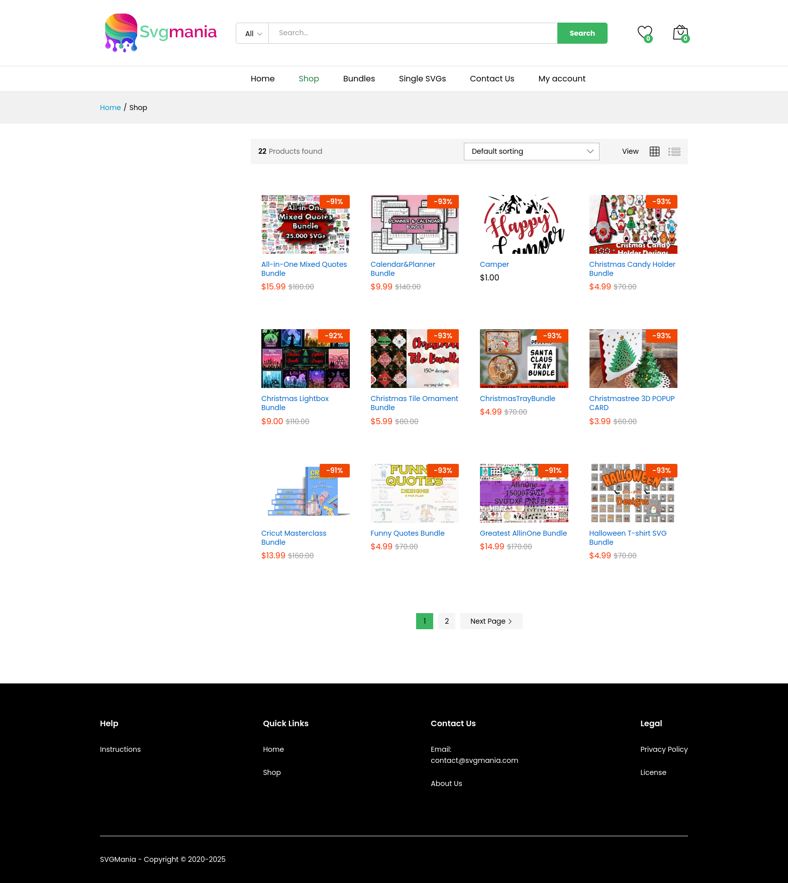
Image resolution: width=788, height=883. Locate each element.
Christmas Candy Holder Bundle (632, 269)
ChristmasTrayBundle (517, 398)
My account (561, 79)
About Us (446, 783)
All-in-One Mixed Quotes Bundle (304, 269)
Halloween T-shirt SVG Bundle (628, 538)
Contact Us (492, 79)
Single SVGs (422, 79)
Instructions (120, 749)
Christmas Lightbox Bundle (295, 403)
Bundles (359, 79)
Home (263, 79)
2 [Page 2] (447, 621)
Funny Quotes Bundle (408, 533)
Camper (494, 264)
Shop (309, 79)
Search (583, 33)
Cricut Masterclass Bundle (294, 538)
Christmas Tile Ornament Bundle (414, 403)
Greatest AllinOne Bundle (523, 533)
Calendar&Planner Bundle (403, 269)
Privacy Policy (664, 749)
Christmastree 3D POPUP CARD (632, 403)
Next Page (491, 621)
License (653, 772)
